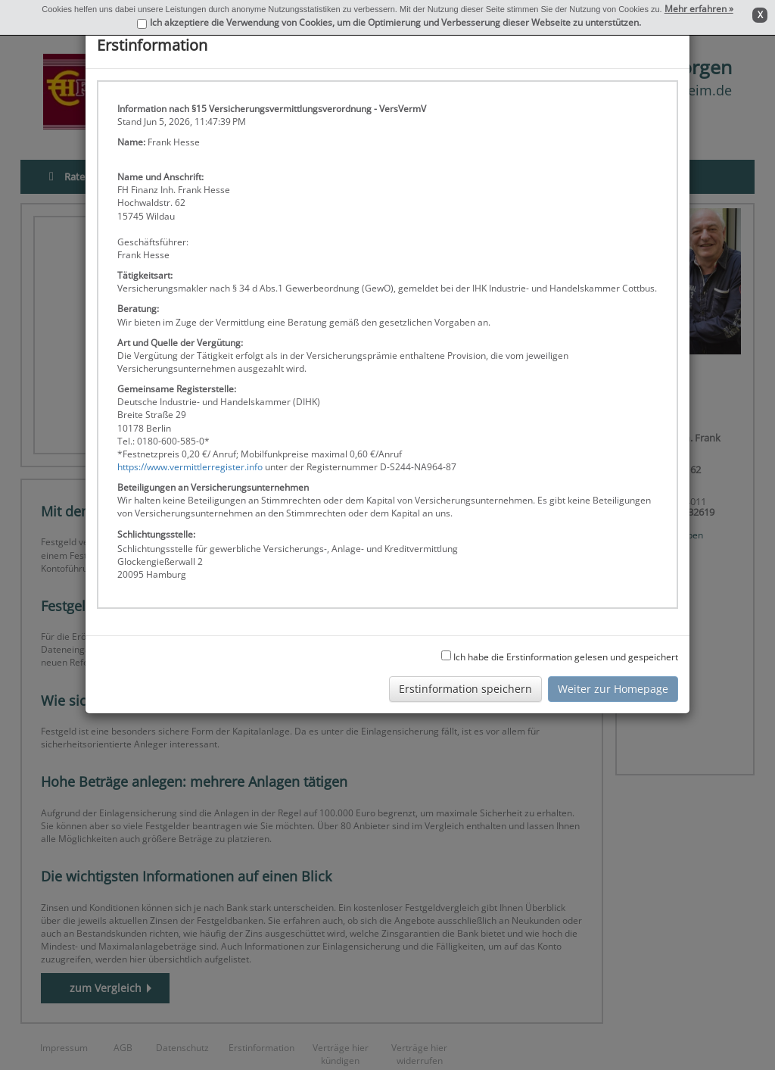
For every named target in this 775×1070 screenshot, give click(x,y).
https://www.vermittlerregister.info (190, 466)
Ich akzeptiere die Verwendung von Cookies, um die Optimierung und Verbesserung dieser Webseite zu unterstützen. (395, 22)
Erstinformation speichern (465, 689)
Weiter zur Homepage (613, 689)
